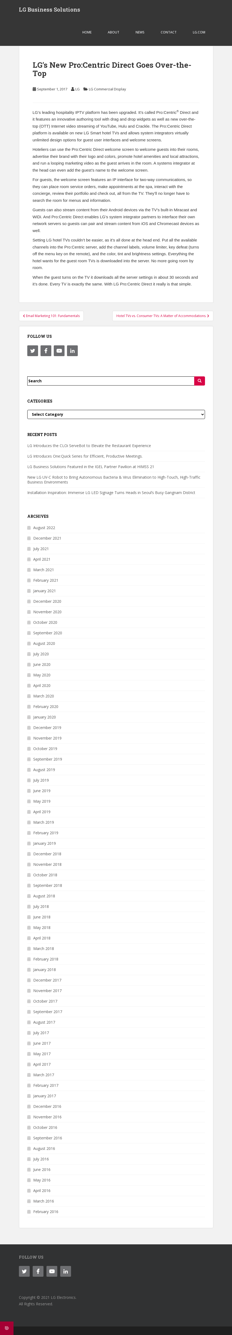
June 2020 (42, 664)
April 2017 (42, 1064)
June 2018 (42, 916)
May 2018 (42, 927)
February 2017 (45, 1085)
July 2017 (41, 1032)
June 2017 (42, 1043)
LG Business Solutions (49, 9)
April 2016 (42, 1190)
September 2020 (47, 632)
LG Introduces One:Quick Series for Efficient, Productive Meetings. (85, 456)
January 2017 (44, 1095)
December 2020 (47, 601)
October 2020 (45, 622)
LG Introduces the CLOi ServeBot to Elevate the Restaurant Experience (89, 445)
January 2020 (44, 717)
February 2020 (45, 706)
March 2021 (43, 569)
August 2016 (44, 1148)
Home (87, 32)
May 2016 (42, 1180)
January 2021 (44, 590)
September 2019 (47, 759)
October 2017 (45, 1001)
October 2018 (45, 874)
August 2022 (44, 527)
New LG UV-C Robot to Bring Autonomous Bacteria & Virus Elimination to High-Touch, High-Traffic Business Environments (113, 480)
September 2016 (47, 1137)
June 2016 (42, 1169)
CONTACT (169, 32)
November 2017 (47, 990)
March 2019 (43, 822)
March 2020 (43, 696)
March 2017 (43, 1074)
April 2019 (42, 811)
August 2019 (44, 769)
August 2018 (44, 895)
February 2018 (45, 959)
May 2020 (42, 674)
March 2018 (43, 948)
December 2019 (47, 727)
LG (77, 89)
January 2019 (44, 843)
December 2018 (47, 853)
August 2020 (44, 643)
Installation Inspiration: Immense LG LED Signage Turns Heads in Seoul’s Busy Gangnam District (111, 492)
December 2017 (47, 980)
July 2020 (41, 653)
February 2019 (45, 832)
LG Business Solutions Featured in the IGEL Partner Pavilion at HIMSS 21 (90, 466)
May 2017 (42, 1053)
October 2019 (45, 748)
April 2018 (42, 938)
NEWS (140, 32)
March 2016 (43, 1201)
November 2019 (47, 738)
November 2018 (47, 864)
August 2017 (44, 1022)
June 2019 (42, 790)
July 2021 (41, 548)
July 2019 (41, 780)
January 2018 (44, 969)
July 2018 (41, 906)
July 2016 (41, 1159)
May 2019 (42, 801)
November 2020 (47, 611)
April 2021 (42, 559)
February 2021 (45, 580)
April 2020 (42, 685)
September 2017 (47, 1011)
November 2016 (47, 1116)
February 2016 (45, 1211)
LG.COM (199, 32)
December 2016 (47, 1106)
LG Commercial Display (107, 89)
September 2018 (47, 885)
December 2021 (47, 538)
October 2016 (45, 1127)
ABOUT (113, 32)
